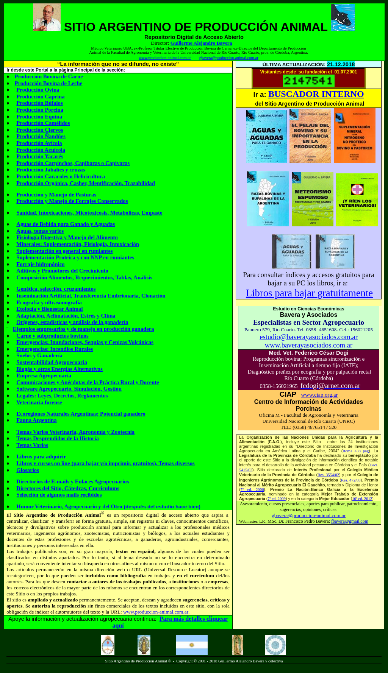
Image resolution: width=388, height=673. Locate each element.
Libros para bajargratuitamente (309, 293)
